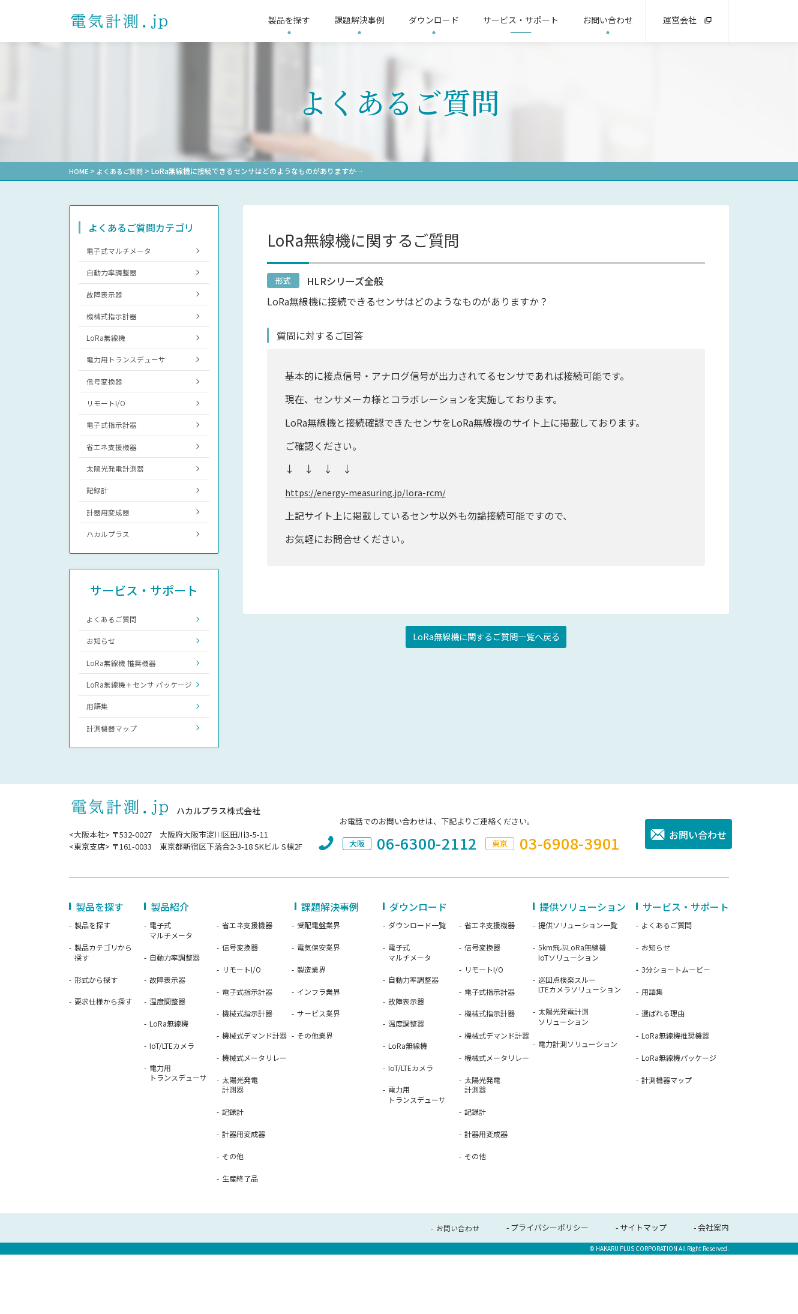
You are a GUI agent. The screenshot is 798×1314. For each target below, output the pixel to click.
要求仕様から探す (103, 1062)
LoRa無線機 (108, 349)
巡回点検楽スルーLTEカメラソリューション (579, 1045)
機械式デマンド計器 (254, 1096)
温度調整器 (167, 1062)
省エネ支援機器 (115, 470)
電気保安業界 (318, 1008)
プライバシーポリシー (550, 1288)
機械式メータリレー (254, 1118)
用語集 (99, 763)
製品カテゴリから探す (103, 1013)
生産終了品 (240, 1238)
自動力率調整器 (115, 275)
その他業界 (315, 1096)
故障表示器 (107, 300)
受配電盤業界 (318, 986)
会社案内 (713, 1288)
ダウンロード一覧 (417, 986)
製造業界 (311, 1029)
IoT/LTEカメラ (171, 1106)
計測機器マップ (115, 787)
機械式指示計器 (115, 324)
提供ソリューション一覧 (577, 986)
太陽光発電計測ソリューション (563, 1077)
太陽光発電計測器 (119, 494)
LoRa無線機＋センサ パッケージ (136, 733)
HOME (79, 171)
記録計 (99, 519)
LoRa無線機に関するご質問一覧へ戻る (486, 638)
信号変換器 (107, 397)
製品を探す (92, 986)
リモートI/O (109, 422)
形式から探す (96, 1040)
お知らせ (103, 680)
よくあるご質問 (122, 171)
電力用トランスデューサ (130, 373)
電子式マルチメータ (123, 251)
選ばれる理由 (663, 1074)
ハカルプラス (111, 568)
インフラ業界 (318, 1052)
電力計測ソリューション (577, 1104)
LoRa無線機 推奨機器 (125, 704)
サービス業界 (318, 1074)
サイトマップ (643, 1288)
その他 (233, 1217)
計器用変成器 (111, 544)
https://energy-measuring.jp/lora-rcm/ (370, 491)
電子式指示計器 (115, 446)
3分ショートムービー (675, 1029)
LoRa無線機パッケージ (678, 1118)
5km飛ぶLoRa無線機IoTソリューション (572, 1013)
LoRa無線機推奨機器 (675, 1096)
